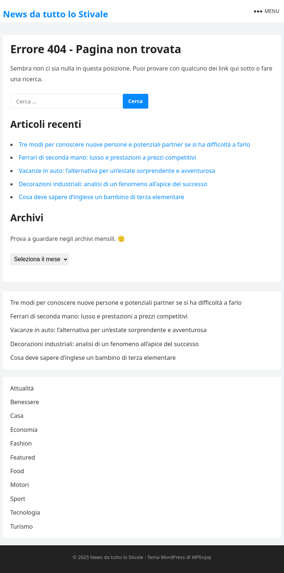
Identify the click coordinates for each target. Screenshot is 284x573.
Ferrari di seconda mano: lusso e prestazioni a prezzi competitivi (107, 157)
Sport (18, 499)
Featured (22, 457)
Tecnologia (25, 512)
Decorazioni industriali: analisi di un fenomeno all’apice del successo (113, 184)
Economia (24, 430)
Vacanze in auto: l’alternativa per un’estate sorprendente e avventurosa (117, 171)
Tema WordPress (166, 557)
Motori (19, 485)
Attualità (22, 388)
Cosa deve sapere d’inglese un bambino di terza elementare (102, 197)
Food (17, 471)
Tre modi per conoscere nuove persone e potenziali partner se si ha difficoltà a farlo (134, 144)
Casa (17, 416)
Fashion (21, 443)
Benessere (24, 402)
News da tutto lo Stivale (55, 14)
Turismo (21, 526)
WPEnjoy (201, 557)
